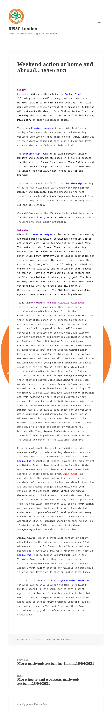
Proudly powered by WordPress (33, 704)
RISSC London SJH (46, 639)
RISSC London (23, 28)
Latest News (65, 639)
